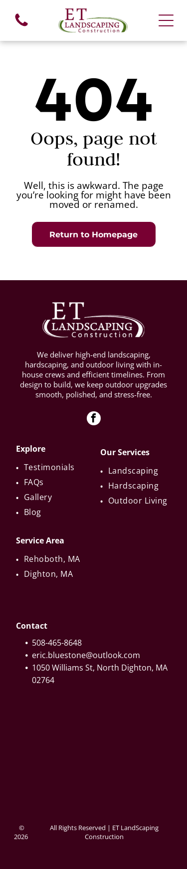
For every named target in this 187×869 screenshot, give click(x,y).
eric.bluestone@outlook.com (86, 655)
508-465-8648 (57, 642)
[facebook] (94, 419)
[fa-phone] (21, 25)
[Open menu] (166, 20)
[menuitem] (52, 467)
